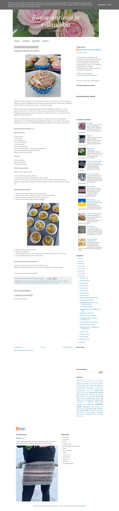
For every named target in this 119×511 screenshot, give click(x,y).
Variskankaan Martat (96, 392)
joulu (77, 396)
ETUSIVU (17, 41)
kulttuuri (98, 398)
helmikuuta (83, 336)
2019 (80, 273)
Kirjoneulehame (91, 186)
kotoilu (101, 396)
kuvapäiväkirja (80, 400)
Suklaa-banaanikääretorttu (94, 214)
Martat (97, 390)
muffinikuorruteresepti (56, 281)
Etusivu (43, 347)
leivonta (21, 281)
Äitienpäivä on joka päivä (87, 313)
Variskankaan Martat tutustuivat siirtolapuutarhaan (88, 303)
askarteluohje (91, 394)
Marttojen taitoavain (81, 392)
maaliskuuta (83, 334)
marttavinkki (98, 407)
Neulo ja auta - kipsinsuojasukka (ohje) (93, 200)
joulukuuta (83, 278)
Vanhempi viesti (67, 347)
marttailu (40, 281)
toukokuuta (83, 295)
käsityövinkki (79, 402)
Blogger (83, 506)
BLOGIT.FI (45, 41)
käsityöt (98, 400)
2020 (80, 271)
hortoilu (99, 394)
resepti (57, 282)
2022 (80, 266)
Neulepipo (90, 123)
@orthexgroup (91, 380)
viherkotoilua (82, 412)
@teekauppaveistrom (92, 381)
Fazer (80, 385)
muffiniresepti (18, 282)
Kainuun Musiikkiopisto (90, 385)
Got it (109, 5)
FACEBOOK (25, 41)
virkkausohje (89, 414)
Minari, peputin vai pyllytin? (94, 161)
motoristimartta (80, 408)
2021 (80, 268)
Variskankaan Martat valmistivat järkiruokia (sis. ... (89, 318)
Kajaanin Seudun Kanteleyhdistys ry (86, 388)
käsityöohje (89, 400)
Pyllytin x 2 (90, 136)
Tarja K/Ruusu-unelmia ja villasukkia (90, 49)
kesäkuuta (83, 293)
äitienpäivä (80, 416)
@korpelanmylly (80, 380)
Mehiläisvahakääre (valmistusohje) (92, 239)
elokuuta (82, 288)
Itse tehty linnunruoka (93, 174)
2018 (80, 276)
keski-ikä (85, 396)
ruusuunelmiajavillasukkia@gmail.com (87, 75)
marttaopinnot (86, 407)
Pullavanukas (90, 148)
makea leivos (34, 281)
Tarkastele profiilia (81, 52)
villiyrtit (81, 414)
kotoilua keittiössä (86, 398)
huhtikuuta (83, 331)
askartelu (82, 394)
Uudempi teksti (19, 347)
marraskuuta (83, 280)
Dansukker (100, 383)
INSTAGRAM (36, 41)
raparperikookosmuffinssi (48, 282)
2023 (80, 263)
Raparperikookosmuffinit (86, 300)
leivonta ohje (26, 281)
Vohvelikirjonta (91, 226)
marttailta (88, 404)
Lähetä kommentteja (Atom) (25, 350)
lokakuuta (83, 283)
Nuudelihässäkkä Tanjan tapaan (89, 322)
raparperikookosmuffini (35, 282)
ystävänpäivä (99, 414)
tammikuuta (83, 339)
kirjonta (93, 396)
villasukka (100, 412)
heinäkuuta (83, 290)
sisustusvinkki (92, 410)
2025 (80, 258)
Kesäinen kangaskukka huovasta (89, 297)
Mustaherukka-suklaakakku (87, 324)
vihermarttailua (91, 412)
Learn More (102, 5)
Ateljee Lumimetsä (90, 383)
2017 (80, 342)
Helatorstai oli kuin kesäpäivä (88, 315)
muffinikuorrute (46, 281)
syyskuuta (83, 285)
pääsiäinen (100, 409)
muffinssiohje (25, 282)
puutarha (90, 409)
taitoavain (100, 410)
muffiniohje (65, 281)
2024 (80, 261)
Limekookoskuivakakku (86, 306)
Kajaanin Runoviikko (95, 387)
